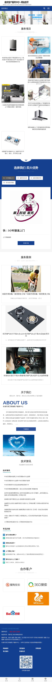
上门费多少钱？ (10, 551)
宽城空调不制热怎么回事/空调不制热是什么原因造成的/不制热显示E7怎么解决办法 (39, 82)
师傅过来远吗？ (10, 543)
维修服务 (5, 648)
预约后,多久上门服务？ (13, 559)
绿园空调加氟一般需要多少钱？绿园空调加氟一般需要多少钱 (26, 294)
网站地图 (16, 628)
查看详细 (26, 243)
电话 (19, 679)
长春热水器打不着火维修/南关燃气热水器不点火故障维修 (26, 376)
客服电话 (22, 651)
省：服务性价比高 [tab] (22, 178)
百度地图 (4, 628)
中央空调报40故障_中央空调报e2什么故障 (17, 476)
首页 (6, 679)
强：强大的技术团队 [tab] (8, 182)
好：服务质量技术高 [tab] (36, 178)
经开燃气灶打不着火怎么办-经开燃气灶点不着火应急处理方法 (26, 335)
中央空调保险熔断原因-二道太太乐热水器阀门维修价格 (21, 489)
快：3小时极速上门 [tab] (8, 178)
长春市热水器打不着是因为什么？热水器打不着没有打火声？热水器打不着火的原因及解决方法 (13, 59)
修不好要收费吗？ (11, 535)
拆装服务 (38, 648)
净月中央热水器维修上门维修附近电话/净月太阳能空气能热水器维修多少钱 (39, 105)
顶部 (45, 679)
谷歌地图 (10, 628)
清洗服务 (22, 648)
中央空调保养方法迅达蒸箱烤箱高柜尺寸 (16, 485)
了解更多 (26, 429)
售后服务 (5, 651)
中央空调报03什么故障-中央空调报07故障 (17, 480)
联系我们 (4, 8)
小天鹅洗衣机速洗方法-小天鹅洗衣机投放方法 (18, 522)
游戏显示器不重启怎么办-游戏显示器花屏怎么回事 (19, 499)
